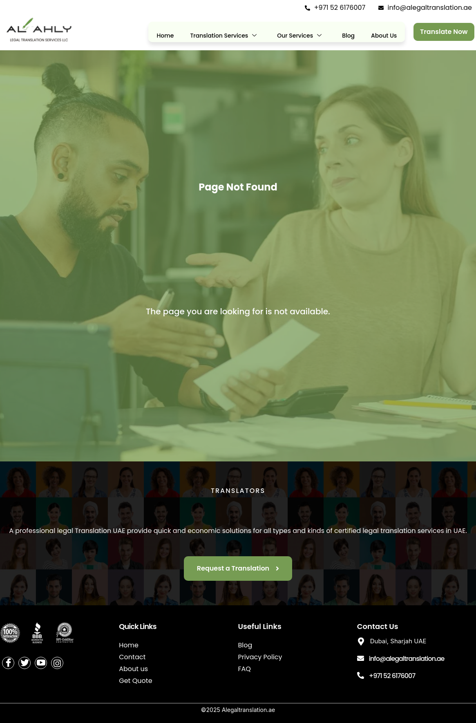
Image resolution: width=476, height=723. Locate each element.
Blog (348, 35)
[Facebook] (8, 663)
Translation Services (223, 36)
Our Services (299, 36)
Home (165, 35)
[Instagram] (57, 663)
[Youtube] (41, 663)
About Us (384, 35)
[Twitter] (24, 663)
